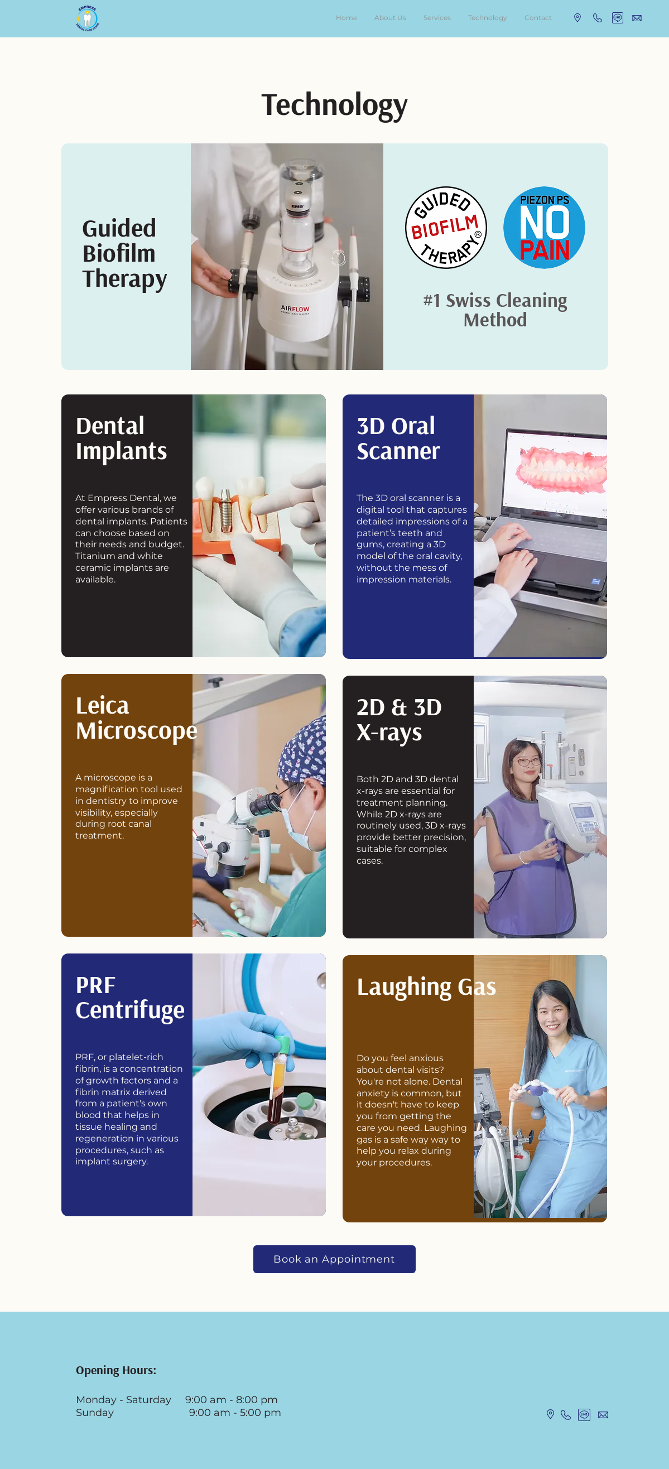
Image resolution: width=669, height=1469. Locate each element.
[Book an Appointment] (334, 1259)
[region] (334, 256)
